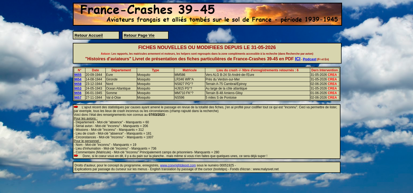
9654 (78, 79)
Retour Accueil (89, 35)
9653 (78, 88)
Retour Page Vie (139, 35)
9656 (78, 93)
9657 (78, 97)
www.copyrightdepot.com (178, 165)
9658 (78, 84)
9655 (78, 75)
